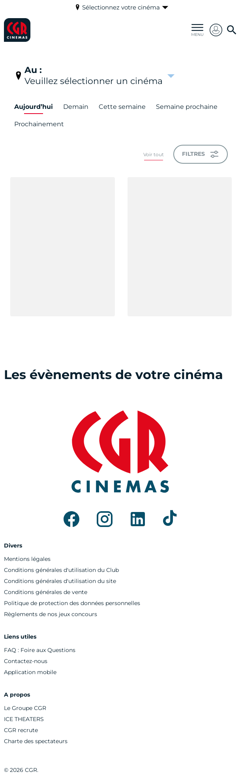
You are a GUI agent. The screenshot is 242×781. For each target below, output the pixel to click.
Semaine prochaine (187, 106)
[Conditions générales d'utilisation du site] (60, 581)
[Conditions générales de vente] (45, 592)
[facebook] (71, 519)
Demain (75, 106)
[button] (216, 30)
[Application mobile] (30, 672)
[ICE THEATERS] (24, 719)
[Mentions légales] (27, 558)
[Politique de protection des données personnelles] (72, 603)
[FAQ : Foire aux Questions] (39, 650)
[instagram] (104, 519)
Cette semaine (122, 106)
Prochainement (39, 124)
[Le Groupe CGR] (25, 708)
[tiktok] (170, 519)
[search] (231, 30)
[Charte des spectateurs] (36, 741)
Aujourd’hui (33, 106)
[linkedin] (137, 519)
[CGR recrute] (21, 730)
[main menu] (197, 30)
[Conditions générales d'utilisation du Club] (61, 569)
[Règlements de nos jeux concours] (50, 614)
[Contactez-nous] (25, 661)
